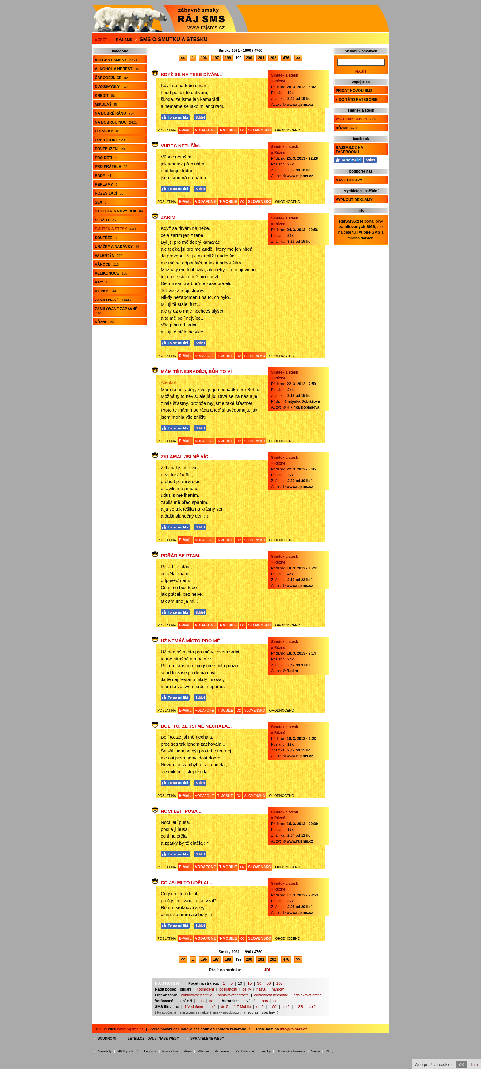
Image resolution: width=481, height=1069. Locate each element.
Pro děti (106, 158)
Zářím (168, 217)
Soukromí (107, 1038)
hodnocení (205, 989)
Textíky (265, 1051)
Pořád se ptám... (182, 555)
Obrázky (107, 131)
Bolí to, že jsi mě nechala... (196, 726)
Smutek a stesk (116, 229)
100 (279, 983)
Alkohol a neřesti (117, 69)
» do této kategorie (357, 99)
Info (474, 1064)
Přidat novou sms (354, 91)
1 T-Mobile (242, 1007)
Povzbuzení (110, 149)
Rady (103, 175)
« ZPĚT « (102, 40)
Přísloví (203, 1051)
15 (250, 983)
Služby (105, 220)
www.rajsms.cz (130, 1029)
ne (211, 1001)
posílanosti (228, 989)
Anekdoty (105, 1051)
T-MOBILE (228, 130)
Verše (315, 1051)
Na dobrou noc (116, 122)
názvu (261, 989)
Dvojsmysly (111, 87)
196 (204, 58)
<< (183, 58)
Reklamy (106, 184)
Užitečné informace (290, 1051)
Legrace (150, 1051)
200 (249, 58)
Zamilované (113, 300)
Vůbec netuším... (182, 145)
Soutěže (106, 238)
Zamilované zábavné (116, 311)
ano (201, 1001)
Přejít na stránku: (225, 970)
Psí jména (222, 1051)
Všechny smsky (117, 60)
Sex (100, 202)
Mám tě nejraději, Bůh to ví (196, 371)
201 (261, 58)
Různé (104, 322)
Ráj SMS (124, 40)
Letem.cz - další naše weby (153, 1038)
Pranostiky (170, 1051)
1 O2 (273, 1007)
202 (273, 58)
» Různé (278, 81)
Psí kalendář (245, 1051)
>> (298, 58)
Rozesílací (109, 193)
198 (228, 58)
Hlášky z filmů (127, 1051)
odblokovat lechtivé (196, 995)
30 (259, 983)
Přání (188, 1051)
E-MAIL (185, 130)
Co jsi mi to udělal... (187, 882)
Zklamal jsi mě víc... (186, 456)
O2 (242, 130)
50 (269, 983)
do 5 (224, 1007)
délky (246, 989)
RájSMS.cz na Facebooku (349, 150)
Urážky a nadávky (118, 247)
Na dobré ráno (114, 113)
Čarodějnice (111, 78)
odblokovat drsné (307, 995)
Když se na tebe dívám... (191, 74)
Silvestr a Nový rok (119, 211)
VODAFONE (205, 130)
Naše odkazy (349, 180)
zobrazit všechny (261, 1012)
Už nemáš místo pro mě (190, 640)
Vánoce (107, 264)
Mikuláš (106, 104)
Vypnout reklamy (354, 200)
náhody (278, 989)
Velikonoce (111, 273)
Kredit (105, 95)
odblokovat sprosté (233, 995)
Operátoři (110, 140)
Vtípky (105, 291)
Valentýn (108, 255)
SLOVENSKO (259, 130)
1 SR (299, 1007)
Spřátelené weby (207, 1038)
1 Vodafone (193, 1007)
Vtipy (329, 1051)
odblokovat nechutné (271, 995)
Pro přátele (111, 167)
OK (461, 1065)
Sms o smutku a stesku (174, 39)
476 (286, 58)
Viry (103, 282)
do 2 (212, 1007)
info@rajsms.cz (293, 1029)
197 (216, 58)
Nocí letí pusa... (181, 811)
